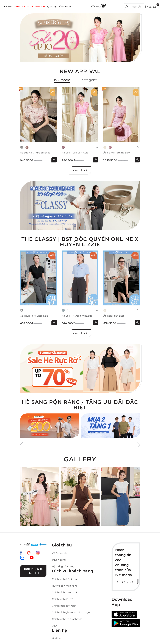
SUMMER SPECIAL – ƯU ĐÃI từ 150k (29, 7)
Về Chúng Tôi (65, 7)
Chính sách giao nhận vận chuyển (71, 612)
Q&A (54, 625)
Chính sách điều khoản (65, 579)
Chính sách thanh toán (65, 592)
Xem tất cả (80, 170)
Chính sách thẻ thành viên (67, 619)
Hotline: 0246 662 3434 (33, 571)
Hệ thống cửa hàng (63, 566)
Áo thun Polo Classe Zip (34, 315)
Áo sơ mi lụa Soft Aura (75, 152)
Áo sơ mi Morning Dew (116, 152)
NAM (10, 7)
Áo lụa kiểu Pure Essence (35, 152)
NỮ (5, 7)
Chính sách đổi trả (62, 599)
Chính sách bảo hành (64, 605)
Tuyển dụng (59, 559)
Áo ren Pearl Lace (113, 315)
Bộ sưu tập (51, 7)
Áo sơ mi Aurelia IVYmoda (77, 315)
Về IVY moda (59, 553)
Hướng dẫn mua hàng (65, 585)
